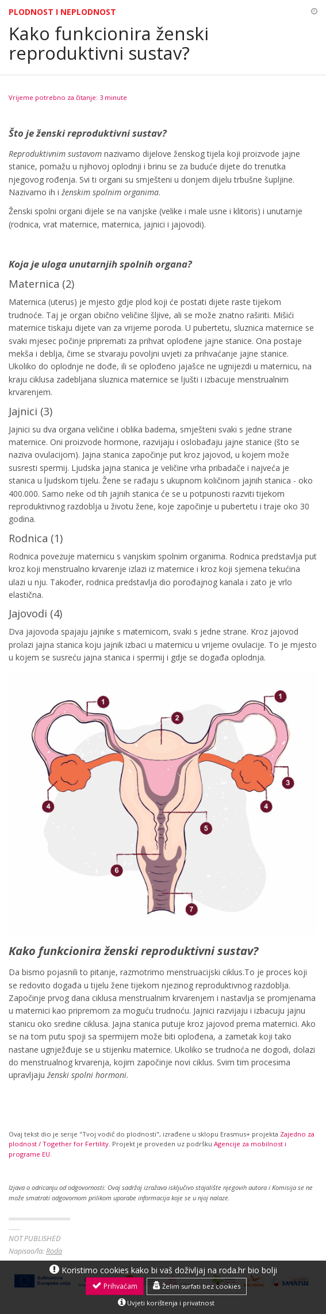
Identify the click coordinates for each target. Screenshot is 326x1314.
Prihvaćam (114, 1286)
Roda (54, 1251)
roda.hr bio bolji (248, 1270)
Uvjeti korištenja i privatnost (166, 1302)
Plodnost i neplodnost (62, 11)
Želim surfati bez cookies (196, 1285)
